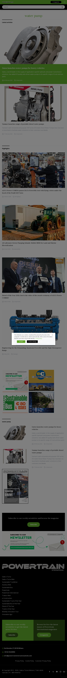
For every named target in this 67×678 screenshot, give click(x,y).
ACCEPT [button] (21, 341)
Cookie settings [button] (32, 341)
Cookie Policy (38, 338)
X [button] (52, 335)
